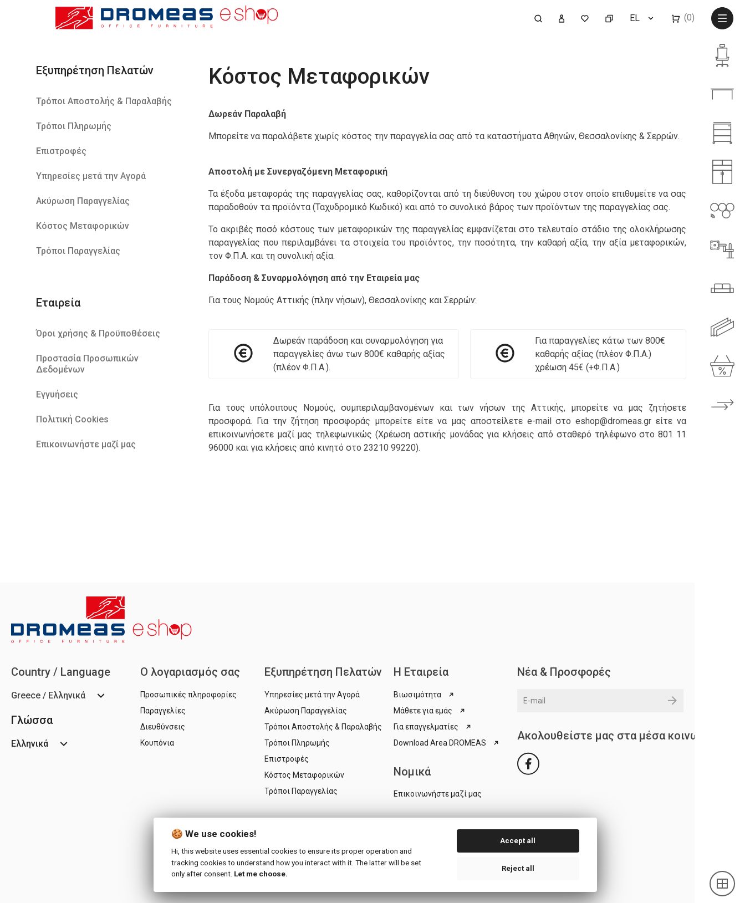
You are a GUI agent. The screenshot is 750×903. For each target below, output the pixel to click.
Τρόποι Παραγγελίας (78, 251)
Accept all (517, 840)
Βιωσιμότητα (425, 694)
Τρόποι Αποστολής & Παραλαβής (104, 101)
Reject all (518, 868)
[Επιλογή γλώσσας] (642, 18)
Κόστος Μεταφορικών (82, 226)
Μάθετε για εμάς (430, 710)
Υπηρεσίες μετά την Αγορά (91, 176)
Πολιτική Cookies (72, 419)
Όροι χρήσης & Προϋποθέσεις (98, 333)
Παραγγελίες (163, 710)
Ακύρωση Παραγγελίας (83, 201)
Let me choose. (261, 873)
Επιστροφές (61, 151)
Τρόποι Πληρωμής (73, 126)
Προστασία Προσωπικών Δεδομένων (87, 364)
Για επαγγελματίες (433, 726)
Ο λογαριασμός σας (190, 671)
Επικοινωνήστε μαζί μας (86, 444)
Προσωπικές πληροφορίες (188, 694)
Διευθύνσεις (162, 726)
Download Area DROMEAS (447, 742)
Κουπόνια (157, 742)
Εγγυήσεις (57, 394)
